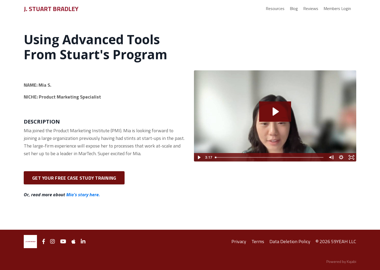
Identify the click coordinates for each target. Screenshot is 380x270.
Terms (257, 241)
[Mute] (331, 157)
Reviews (310, 8)
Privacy (238, 241)
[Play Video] (199, 157)
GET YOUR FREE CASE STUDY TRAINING (74, 177)
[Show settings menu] (341, 157)
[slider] (270, 157)
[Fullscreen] (351, 157)
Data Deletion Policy (289, 241)
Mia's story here (82, 195)
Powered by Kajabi (341, 261)
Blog (294, 8)
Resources (275, 8)
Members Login (337, 8)
